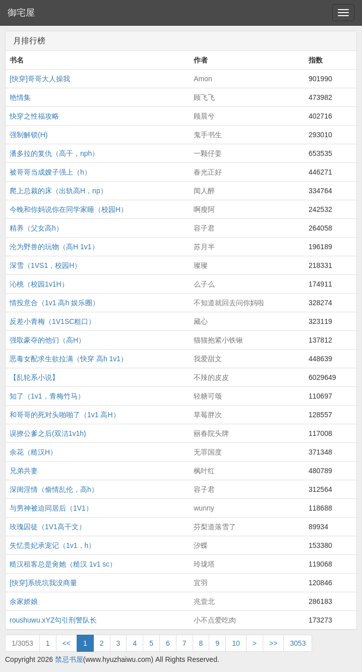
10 (236, 643)
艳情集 (20, 97)
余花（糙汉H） (33, 452)
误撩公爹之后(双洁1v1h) (48, 433)
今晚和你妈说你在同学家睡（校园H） (69, 209)
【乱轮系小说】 (34, 377)
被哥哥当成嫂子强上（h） (50, 172)
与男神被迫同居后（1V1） (51, 508)
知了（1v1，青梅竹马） (47, 396)
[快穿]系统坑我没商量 (43, 583)
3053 (298, 643)
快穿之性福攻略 (34, 116)
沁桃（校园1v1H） (39, 284)
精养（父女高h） (36, 228)
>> (273, 643)
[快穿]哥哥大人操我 (40, 79)
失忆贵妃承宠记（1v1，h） (52, 545)
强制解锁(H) (28, 135)
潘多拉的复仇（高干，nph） (54, 153)
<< (67, 643)
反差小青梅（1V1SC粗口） (52, 321)
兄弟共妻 (24, 471)
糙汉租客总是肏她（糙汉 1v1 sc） (63, 564)
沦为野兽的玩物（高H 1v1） (54, 247)
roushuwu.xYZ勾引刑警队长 (53, 620)
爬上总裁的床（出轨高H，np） (58, 191)
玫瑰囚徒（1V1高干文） (48, 527)
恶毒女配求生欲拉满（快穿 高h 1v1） (69, 359)
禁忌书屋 (69, 659)
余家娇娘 (24, 601)
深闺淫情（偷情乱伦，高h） (54, 489)
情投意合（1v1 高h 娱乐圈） (54, 303)
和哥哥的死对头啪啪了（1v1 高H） (65, 415)
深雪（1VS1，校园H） (45, 265)
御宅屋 (21, 13)
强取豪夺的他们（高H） (47, 340)
